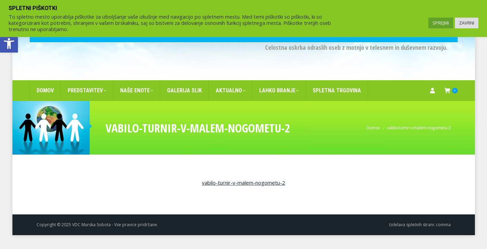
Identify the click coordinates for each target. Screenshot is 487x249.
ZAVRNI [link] (466, 23)
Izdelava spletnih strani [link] (411, 213)
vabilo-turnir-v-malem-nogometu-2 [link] (243, 171)
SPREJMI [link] (440, 23)
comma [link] (443, 213)
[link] (9, 44)
